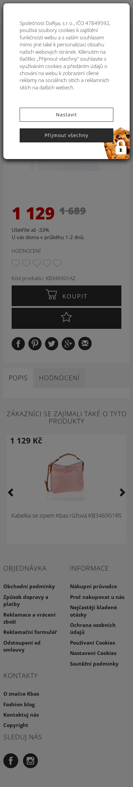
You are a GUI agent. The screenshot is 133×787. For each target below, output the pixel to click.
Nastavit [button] (66, 114)
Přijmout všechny (66, 135)
